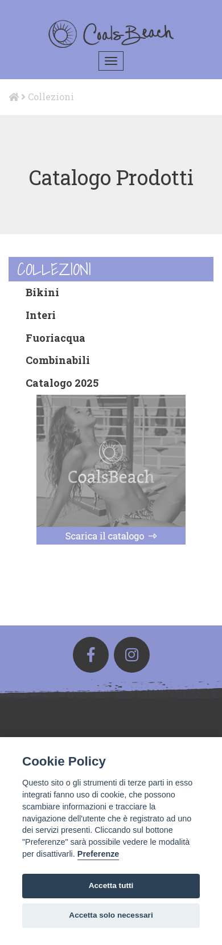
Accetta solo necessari (111, 915)
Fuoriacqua (55, 338)
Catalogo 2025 (62, 383)
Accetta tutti (111, 885)
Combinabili (58, 360)
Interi (41, 315)
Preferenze (98, 853)
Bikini (42, 292)
